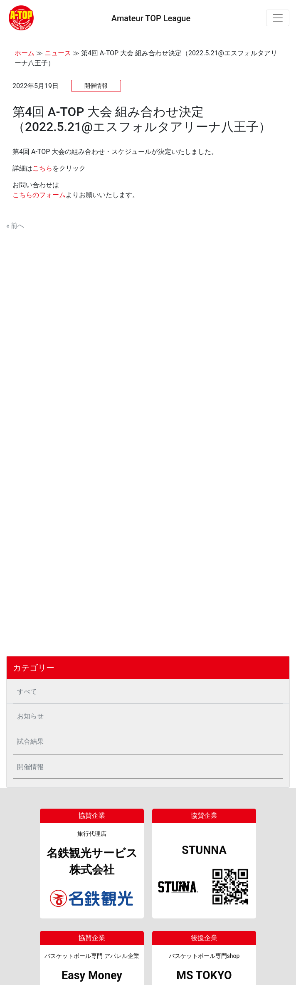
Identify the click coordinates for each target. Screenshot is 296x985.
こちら (42, 168)
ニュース (57, 53)
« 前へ (15, 226)
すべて (27, 691)
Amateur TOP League (150, 18)
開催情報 (30, 767)
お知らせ (30, 716)
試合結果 (30, 741)
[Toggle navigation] (277, 18)
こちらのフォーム (39, 195)
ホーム (25, 53)
